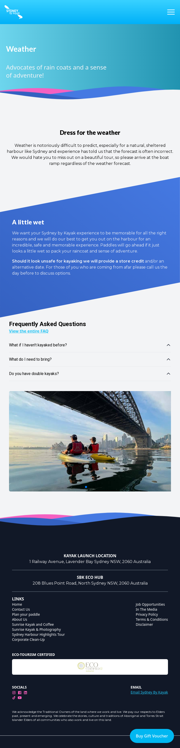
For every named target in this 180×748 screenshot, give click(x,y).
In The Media (146, 609)
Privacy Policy (147, 614)
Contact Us (21, 609)
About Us (19, 619)
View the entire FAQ (28, 331)
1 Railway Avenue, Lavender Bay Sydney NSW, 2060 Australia (90, 561)
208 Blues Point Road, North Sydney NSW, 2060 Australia (90, 583)
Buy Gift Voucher (152, 736)
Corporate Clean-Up (28, 639)
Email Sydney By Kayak (149, 692)
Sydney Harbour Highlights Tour (38, 634)
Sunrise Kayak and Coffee (33, 624)
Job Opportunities (150, 604)
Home (17, 604)
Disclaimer (144, 624)
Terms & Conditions (152, 619)
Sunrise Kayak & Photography (36, 629)
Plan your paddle (26, 614)
